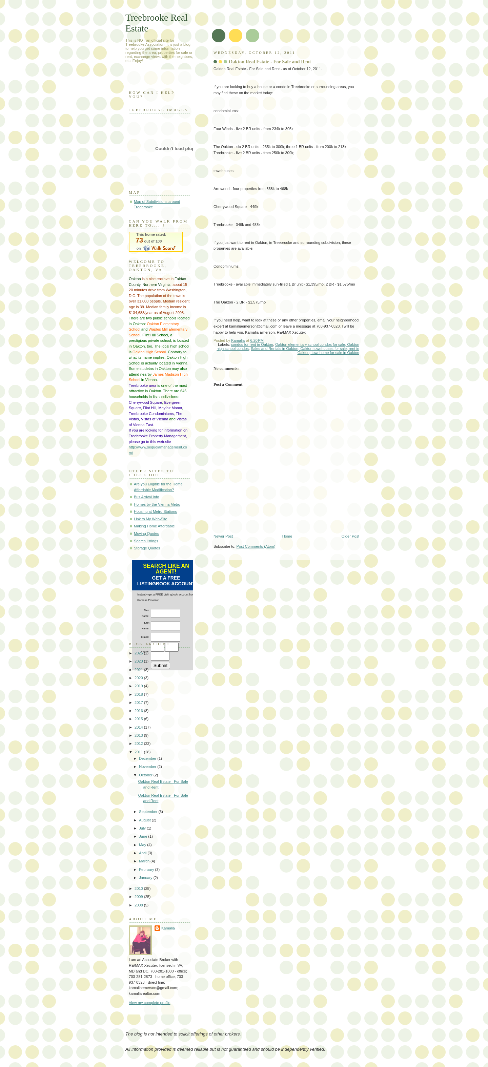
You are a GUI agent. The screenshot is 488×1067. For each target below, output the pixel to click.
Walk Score (156, 242)
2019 (139, 686)
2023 (139, 661)
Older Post (350, 536)
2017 (139, 702)
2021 (139, 670)
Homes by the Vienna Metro (157, 504)
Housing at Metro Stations (155, 511)
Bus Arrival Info (146, 497)
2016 (139, 711)
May (143, 845)
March (144, 861)
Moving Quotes (146, 533)
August (145, 820)
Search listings (146, 541)
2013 (139, 735)
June (143, 836)
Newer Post (223, 536)
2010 (139, 888)
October (146, 775)
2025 (139, 653)
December (148, 758)
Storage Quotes (147, 548)
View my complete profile (149, 1003)
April (143, 853)
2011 (139, 752)
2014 (139, 727)
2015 (139, 719)
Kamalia (168, 928)
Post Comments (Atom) (256, 546)
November (148, 767)
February (147, 869)
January (146, 878)
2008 (139, 905)
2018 (139, 694)
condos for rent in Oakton (252, 344)
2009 (139, 897)
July (143, 828)
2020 (139, 678)
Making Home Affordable (154, 526)
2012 (139, 743)
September (148, 812)
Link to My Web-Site (150, 519)
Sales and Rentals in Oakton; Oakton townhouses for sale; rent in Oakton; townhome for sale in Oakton (305, 351)
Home (287, 536)
